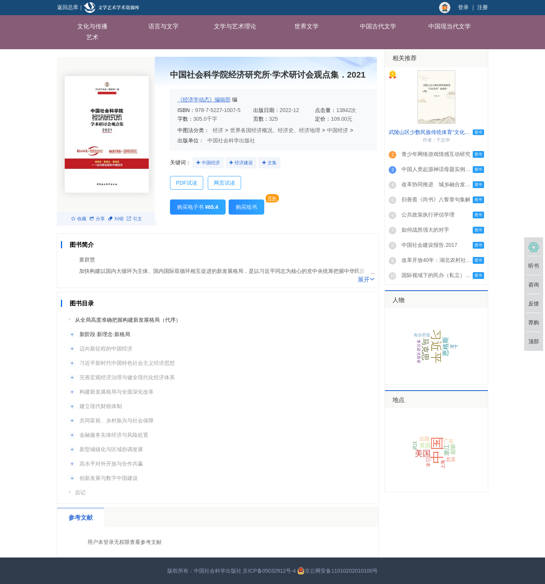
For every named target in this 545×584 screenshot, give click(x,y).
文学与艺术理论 (235, 26)
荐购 (272, 198)
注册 (482, 7)
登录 (463, 7)
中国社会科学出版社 (231, 140)
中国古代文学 (378, 26)
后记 (80, 492)
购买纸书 (246, 207)
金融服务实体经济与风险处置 (113, 435)
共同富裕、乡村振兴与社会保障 (116, 420)
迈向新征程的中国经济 (105, 349)
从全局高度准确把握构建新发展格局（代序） (128, 320)
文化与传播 (92, 26)
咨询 (533, 285)
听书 (533, 266)
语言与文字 (163, 26)
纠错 (116, 218)
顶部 (533, 341)
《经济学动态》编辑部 (204, 100)
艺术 (92, 37)
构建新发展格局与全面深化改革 (116, 392)
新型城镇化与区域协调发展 (111, 449)
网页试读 (224, 183)
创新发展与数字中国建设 (108, 478)
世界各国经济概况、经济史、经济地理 (275, 130)
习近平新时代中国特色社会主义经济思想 (127, 363)
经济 (218, 130)
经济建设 (244, 162)
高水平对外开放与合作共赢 (111, 464)
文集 (272, 162)
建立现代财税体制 (100, 406)
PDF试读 (186, 183)
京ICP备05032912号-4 (269, 571)
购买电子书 (197, 207)
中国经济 (337, 130)
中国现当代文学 (449, 26)
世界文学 (306, 26)
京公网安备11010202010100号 (337, 571)
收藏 (78, 218)
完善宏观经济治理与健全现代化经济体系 (127, 377)
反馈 (533, 304)
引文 (134, 218)
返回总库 (67, 7)
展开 (366, 279)
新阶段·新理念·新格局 (104, 334)
